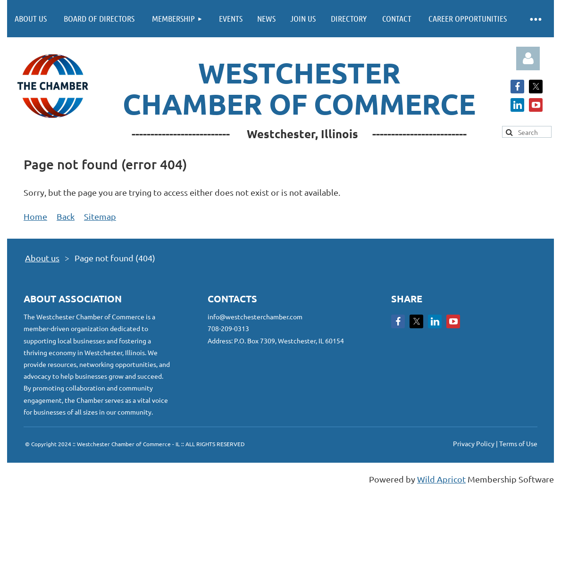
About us (42, 258)
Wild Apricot (441, 479)
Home (35, 216)
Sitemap (100, 216)
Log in (528, 58)
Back (66, 216)
